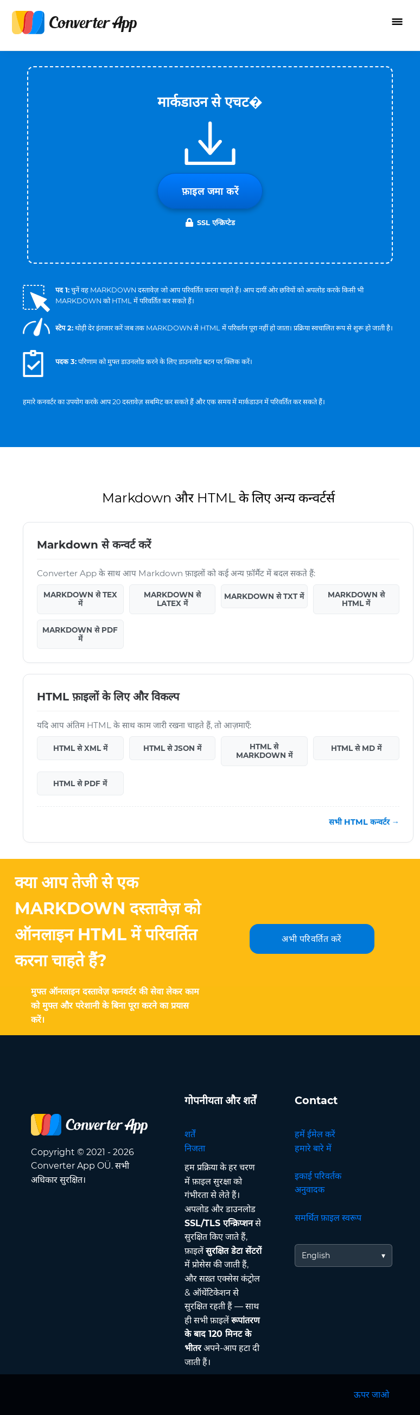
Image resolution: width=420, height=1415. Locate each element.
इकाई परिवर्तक (318, 1176)
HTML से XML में (80, 748)
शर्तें (189, 1134)
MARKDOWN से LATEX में (172, 599)
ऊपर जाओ (371, 1394)
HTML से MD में (356, 748)
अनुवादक (309, 1189)
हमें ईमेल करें (315, 1134)
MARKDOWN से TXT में (264, 596)
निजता (194, 1148)
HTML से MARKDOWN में (264, 751)
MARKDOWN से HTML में (356, 599)
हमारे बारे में (313, 1148)
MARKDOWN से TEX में (80, 599)
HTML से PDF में (80, 783)
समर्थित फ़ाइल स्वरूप (328, 1218)
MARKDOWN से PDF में (80, 634)
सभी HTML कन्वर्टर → (364, 822)
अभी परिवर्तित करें (312, 939)
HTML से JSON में (172, 748)
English (316, 1255)
